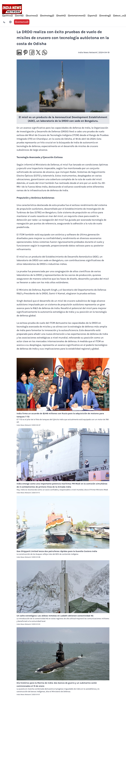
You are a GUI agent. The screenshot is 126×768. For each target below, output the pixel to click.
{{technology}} (47, 15)
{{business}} (32, 15)
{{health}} (61, 15)
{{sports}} (92, 15)
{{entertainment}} (76, 15)
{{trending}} (105, 15)
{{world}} (19, 15)
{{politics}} (7, 15)
